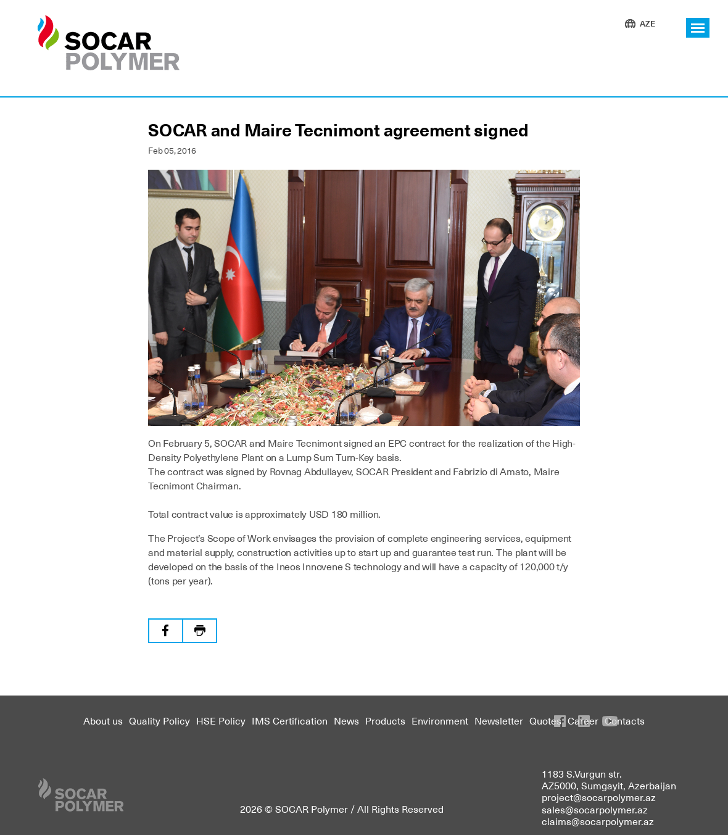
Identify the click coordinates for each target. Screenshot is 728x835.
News (346, 720)
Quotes (545, 720)
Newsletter (498, 720)
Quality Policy (159, 720)
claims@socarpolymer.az (598, 820)
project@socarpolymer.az (599, 796)
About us (103, 720)
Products (385, 720)
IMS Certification (290, 720)
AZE (647, 23)
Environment (440, 720)
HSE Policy (221, 720)
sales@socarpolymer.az (595, 809)
